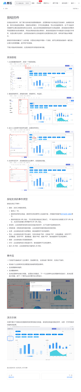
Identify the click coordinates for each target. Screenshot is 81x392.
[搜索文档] (22, 3)
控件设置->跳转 (66, 214)
